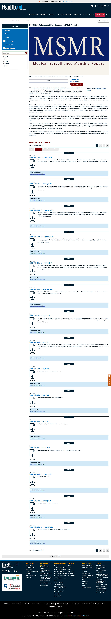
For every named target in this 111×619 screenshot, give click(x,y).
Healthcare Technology (58, 584)
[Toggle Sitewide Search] (107, 14)
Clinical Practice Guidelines (87, 565)
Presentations (85, 581)
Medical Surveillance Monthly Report (37, 174)
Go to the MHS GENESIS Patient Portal (101, 571)
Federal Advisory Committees (32, 571)
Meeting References (86, 577)
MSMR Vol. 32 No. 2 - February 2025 (41, 474)
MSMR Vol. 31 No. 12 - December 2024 (41, 527)
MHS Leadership (29, 565)
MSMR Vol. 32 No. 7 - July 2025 (39, 342)
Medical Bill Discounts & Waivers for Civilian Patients (60, 587)
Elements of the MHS (30, 567)
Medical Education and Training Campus (45, 581)
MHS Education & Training (47, 15)
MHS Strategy (29, 569)
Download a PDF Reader (70, 616)
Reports (83, 585)
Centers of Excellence (58, 582)
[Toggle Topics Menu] (70, 15)
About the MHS (33, 15)
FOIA (52, 604)
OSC (59, 606)
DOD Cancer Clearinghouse (59, 567)
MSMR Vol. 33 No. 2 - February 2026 (41, 157)
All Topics (56, 565)
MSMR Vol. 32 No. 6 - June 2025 (39, 369)
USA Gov (104, 604)
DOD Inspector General (61, 604)
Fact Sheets (84, 569)
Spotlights (7, 63)
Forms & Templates (86, 573)
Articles (7, 30)
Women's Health (57, 596)
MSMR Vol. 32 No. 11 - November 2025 (41, 237)
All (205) (31, 149)
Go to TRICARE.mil (100, 565)
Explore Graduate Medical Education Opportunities (101, 589)
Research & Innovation (58, 592)
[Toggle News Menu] (80, 15)
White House (52, 606)
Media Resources (10, 48)
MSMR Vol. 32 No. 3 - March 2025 (40, 448)
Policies (83, 579)
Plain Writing (95, 604)
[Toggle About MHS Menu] (37, 15)
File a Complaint (99, 592)
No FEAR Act (24, 604)
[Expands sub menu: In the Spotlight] (4, 41)
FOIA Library (84, 571)
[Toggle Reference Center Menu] (93, 15)
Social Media (9, 44)
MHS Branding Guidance (31, 575)
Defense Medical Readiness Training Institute (46, 574)
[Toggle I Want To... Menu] (103, 15)
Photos (7, 34)
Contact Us (28, 577)
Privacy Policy (15, 604)
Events (6, 59)
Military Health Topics (64, 15)
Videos (7, 37)
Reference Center (87, 15)
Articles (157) (46, 149)
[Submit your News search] (26, 53)
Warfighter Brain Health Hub (60, 569)
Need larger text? (103, 21)
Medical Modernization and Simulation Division (45, 584)
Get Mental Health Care (101, 584)
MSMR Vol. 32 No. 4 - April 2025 (39, 421)
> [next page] (107, 145)
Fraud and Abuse (34, 604)
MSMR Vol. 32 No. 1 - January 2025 (41, 501)
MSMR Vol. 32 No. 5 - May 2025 (39, 395)
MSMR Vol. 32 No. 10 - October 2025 (41, 263)
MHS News (76, 15)
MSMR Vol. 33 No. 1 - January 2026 (41, 184)
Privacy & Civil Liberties (59, 590)
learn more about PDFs (83, 616)
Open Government (85, 604)
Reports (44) (38, 149)
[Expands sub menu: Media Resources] (4, 48)
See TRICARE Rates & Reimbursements (100, 581)
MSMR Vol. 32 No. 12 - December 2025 (41, 210)
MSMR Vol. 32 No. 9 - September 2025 (41, 289)
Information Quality (74, 604)
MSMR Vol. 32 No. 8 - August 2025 (40, 316)
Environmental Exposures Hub (60, 573)
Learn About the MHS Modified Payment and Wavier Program (102, 575)
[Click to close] (109, 376)
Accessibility (44, 604)
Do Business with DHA (100, 586)
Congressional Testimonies (87, 567)
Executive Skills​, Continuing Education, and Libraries (46, 578)
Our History (28, 573)
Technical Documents (86, 587)
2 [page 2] (100, 145)
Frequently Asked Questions (88, 575)
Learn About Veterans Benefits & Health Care (102, 578)
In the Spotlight (9, 41)
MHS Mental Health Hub (59, 571)
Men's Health (57, 594)
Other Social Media (76, 84)
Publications (84, 583)
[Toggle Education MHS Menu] (55, 15)
